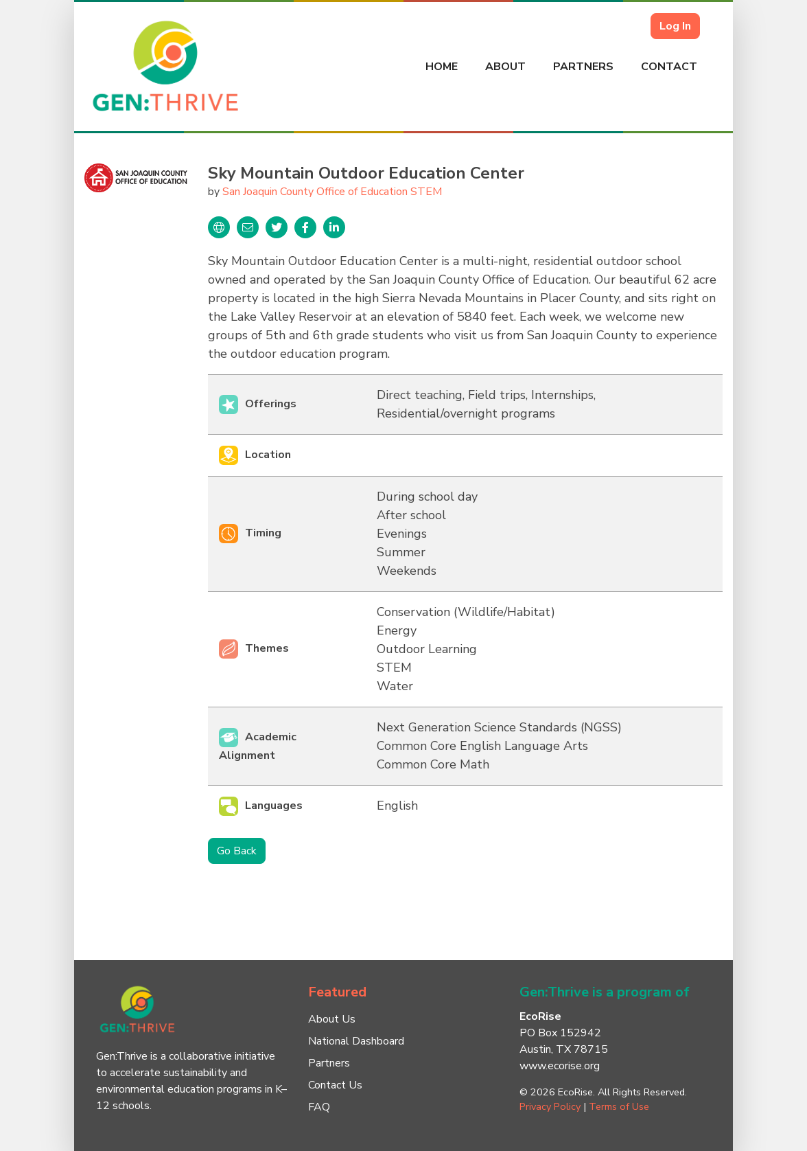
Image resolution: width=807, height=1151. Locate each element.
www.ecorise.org (559, 1065)
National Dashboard (356, 1041)
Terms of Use (619, 1106)
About (505, 66)
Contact (669, 66)
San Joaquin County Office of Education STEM (332, 191)
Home (441, 66)
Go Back (237, 850)
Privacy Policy (550, 1106)
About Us (331, 1019)
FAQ (319, 1107)
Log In (675, 26)
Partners (583, 66)
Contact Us (335, 1085)
